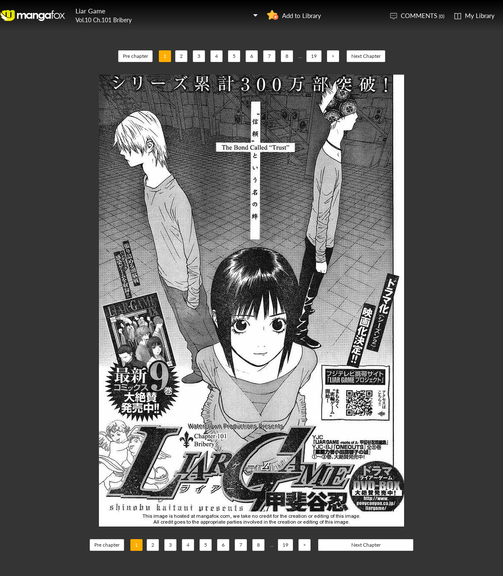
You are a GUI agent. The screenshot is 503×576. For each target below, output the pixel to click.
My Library (480, 15)
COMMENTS (422, 15)
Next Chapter (366, 56)
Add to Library (301, 15)
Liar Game (90, 11)
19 (314, 56)
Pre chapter (135, 56)
